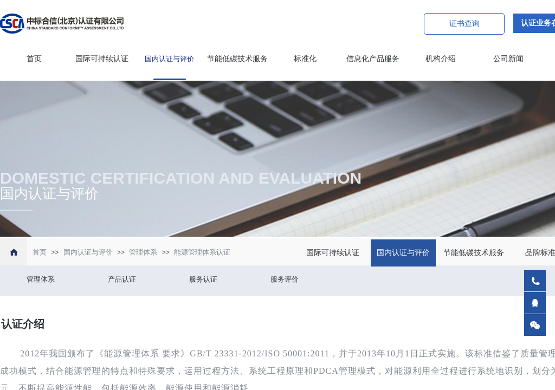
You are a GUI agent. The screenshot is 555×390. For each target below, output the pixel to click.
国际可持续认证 (101, 59)
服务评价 (284, 279)
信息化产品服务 (372, 59)
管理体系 (143, 252)
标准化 (305, 59)
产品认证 (122, 279)
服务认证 (203, 279)
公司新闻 (508, 59)
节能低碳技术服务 (237, 59)
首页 (34, 59)
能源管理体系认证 (202, 252)
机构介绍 (440, 59)
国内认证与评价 (169, 59)
